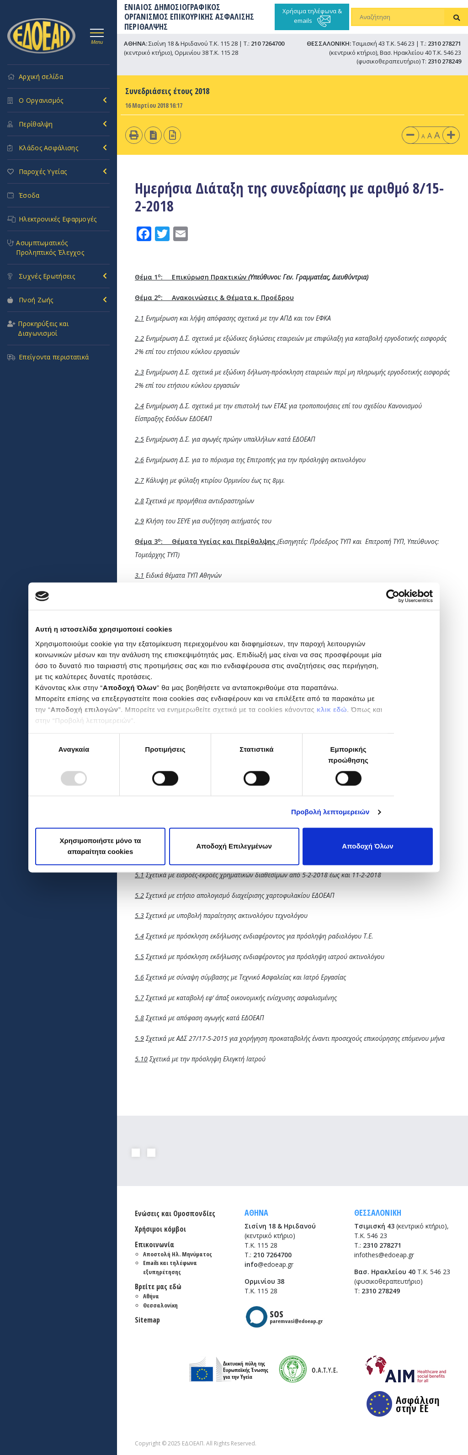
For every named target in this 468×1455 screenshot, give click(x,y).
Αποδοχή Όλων (367, 846)
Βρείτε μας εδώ (158, 1286)
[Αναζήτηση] (398, 17)
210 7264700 (267, 43)
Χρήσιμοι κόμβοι (160, 1229)
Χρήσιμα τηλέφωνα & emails (312, 17)
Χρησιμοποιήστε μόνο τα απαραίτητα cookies (100, 846)
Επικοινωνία (154, 1244)
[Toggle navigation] (97, 35)
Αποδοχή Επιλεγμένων (234, 846)
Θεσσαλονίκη (160, 1305)
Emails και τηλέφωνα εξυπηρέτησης (170, 1267)
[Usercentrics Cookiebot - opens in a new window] (393, 596)
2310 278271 (444, 43)
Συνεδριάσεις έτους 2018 (167, 90)
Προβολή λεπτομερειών (330, 812)
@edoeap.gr (269, 1264)
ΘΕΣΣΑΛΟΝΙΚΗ (377, 1212)
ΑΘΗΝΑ (256, 1212)
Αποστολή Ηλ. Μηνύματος (177, 1254)
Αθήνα (151, 1296)
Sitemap (147, 1320)
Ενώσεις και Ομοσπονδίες (175, 1213)
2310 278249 (444, 61)
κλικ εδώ (332, 709)
